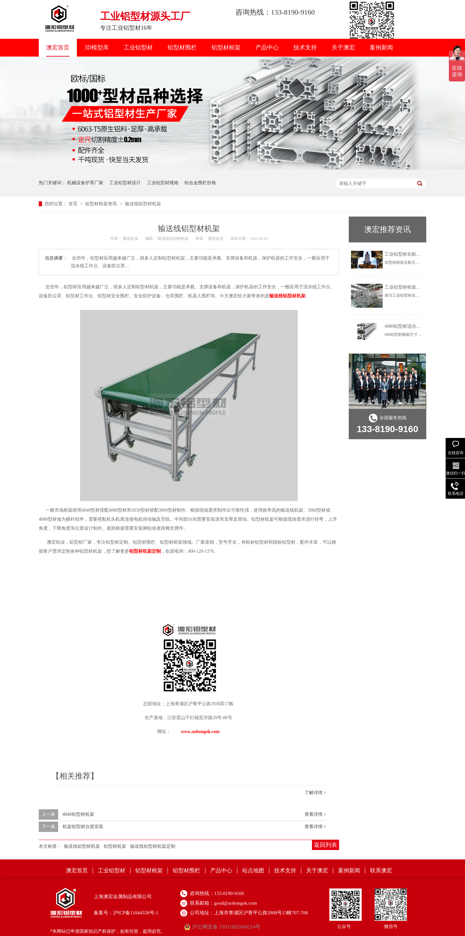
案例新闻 (381, 47)
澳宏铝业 (131, 238)
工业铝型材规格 (163, 182)
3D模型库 (96, 47)
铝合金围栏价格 (200, 182)
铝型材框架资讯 (101, 203)
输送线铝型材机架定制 (152, 846)
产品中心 (267, 47)
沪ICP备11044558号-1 (135, 912)
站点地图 (253, 870)
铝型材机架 (115, 846)
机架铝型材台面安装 (83, 826)
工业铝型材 (138, 47)
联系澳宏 (381, 870)
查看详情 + (315, 814)
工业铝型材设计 (125, 182)
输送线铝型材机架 (143, 203)
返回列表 (325, 845)
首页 (73, 203)
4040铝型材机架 (78, 814)
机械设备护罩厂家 (85, 182)
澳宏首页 (57, 47)
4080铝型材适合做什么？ (409, 326)
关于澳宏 (343, 47)
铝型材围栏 (182, 47)
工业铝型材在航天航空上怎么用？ (418, 254)
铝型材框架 (226, 47)
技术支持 (305, 47)
